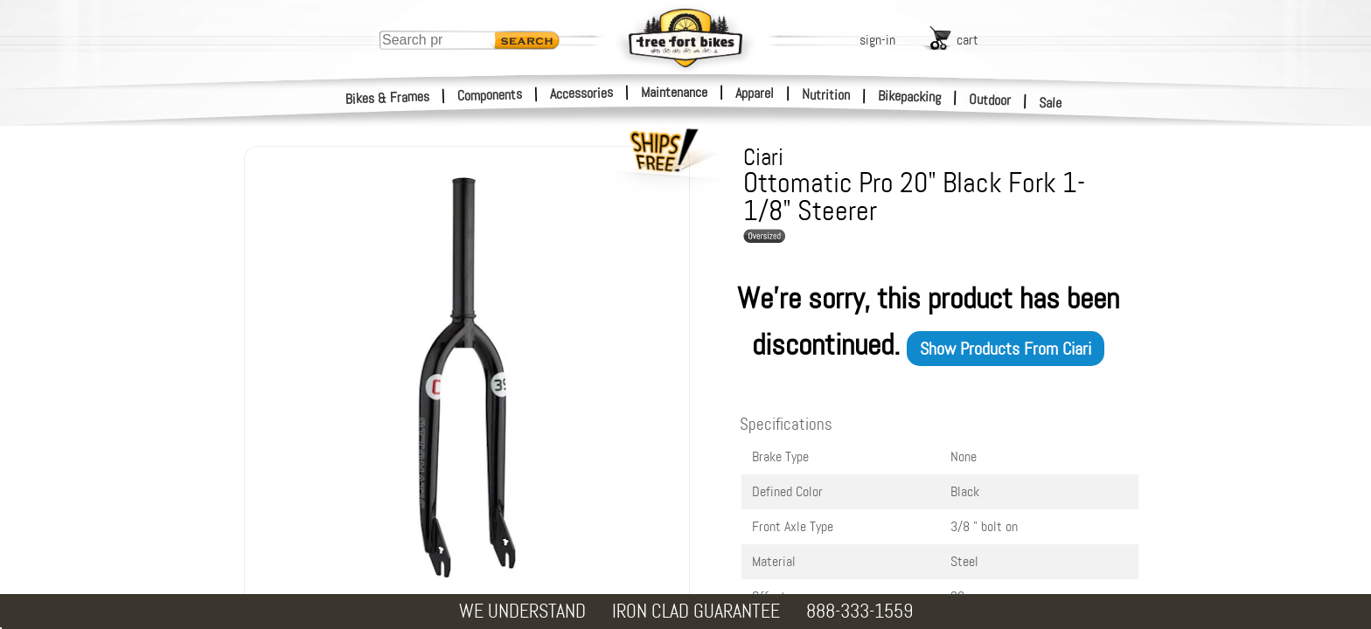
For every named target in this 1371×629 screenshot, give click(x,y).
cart (967, 40)
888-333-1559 (859, 611)
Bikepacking (910, 96)
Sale (1050, 103)
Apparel (754, 93)
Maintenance (674, 92)
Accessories (581, 93)
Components (490, 95)
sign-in (877, 40)
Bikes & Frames (387, 97)
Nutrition (826, 94)
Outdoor (990, 99)
